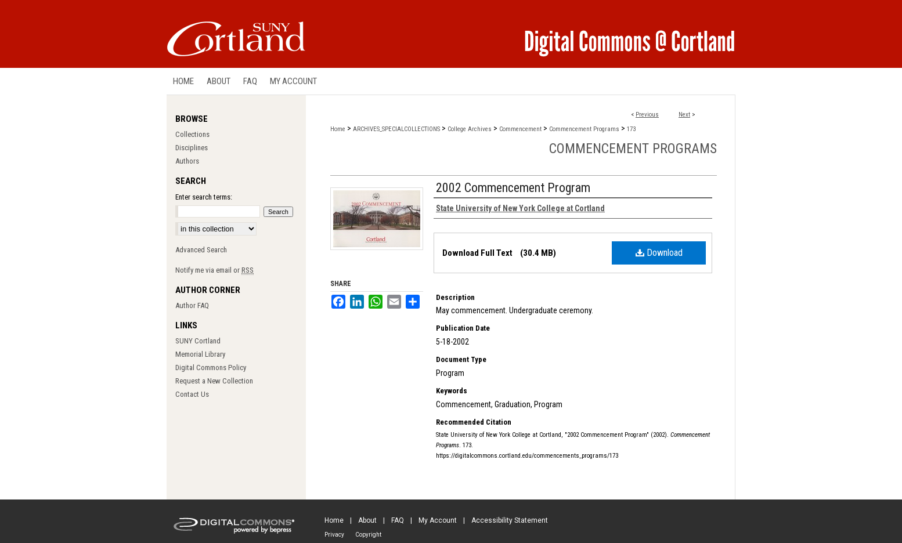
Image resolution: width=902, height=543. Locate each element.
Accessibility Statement (509, 520)
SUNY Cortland (198, 340)
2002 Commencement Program (513, 187)
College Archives (470, 129)
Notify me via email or (214, 270)
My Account (437, 520)
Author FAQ (192, 305)
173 (631, 129)
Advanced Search (201, 249)
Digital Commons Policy (210, 367)
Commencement (520, 129)
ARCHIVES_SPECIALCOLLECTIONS (396, 129)
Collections (192, 134)
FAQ (397, 520)
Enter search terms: (203, 197)
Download (659, 252)
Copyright (368, 534)
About (367, 520)
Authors (187, 161)
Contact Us (192, 394)
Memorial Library (200, 354)
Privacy (334, 534)
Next (684, 114)
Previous (647, 114)
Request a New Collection (214, 381)
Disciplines (191, 147)
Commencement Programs (584, 129)
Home (337, 129)
